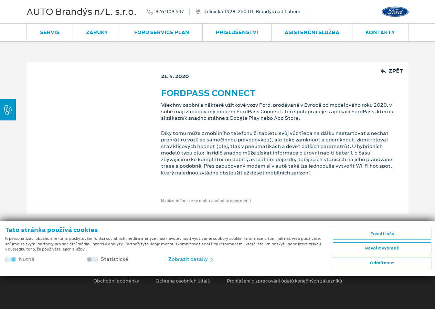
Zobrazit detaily (191, 259)
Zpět (392, 71)
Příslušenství (237, 32)
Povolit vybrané (382, 248)
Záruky (97, 32)
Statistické (114, 259)
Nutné (26, 259)
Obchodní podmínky (116, 281)
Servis (50, 32)
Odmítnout (382, 263)
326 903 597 (170, 12)
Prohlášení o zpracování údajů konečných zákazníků (284, 281)
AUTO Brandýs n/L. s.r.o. (81, 12)
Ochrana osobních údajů (183, 281)
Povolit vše (382, 233)
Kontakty (380, 32)
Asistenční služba (312, 32)
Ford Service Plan (161, 32)
